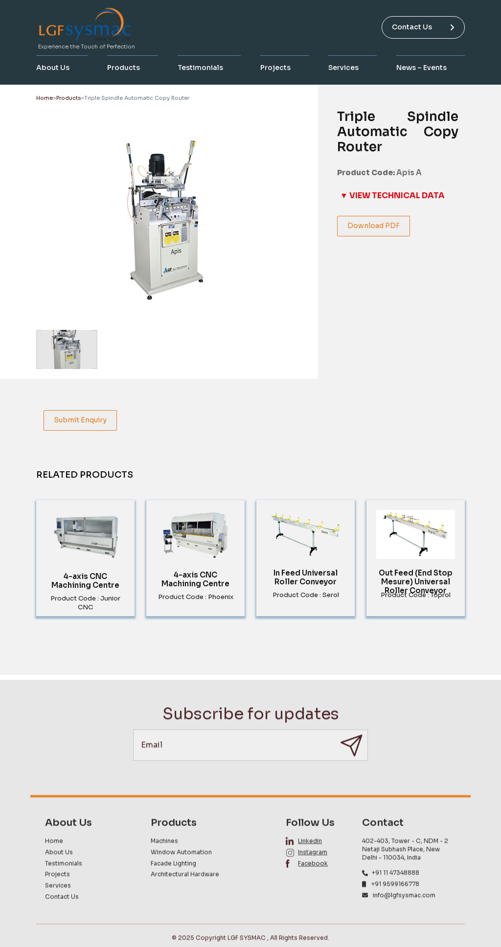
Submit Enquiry (80, 420)
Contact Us (423, 27)
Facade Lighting (173, 881)
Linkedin (310, 859)
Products (123, 67)
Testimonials (200, 67)
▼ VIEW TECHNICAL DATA (392, 195)
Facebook (313, 881)
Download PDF (373, 225)
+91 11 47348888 (395, 891)
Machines (164, 859)
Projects (275, 67)
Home (44, 97)
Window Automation (181, 870)
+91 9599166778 (395, 902)
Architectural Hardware (185, 893)
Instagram (312, 870)
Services (343, 67)
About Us (52, 67)
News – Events (421, 67)
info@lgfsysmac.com (404, 914)
